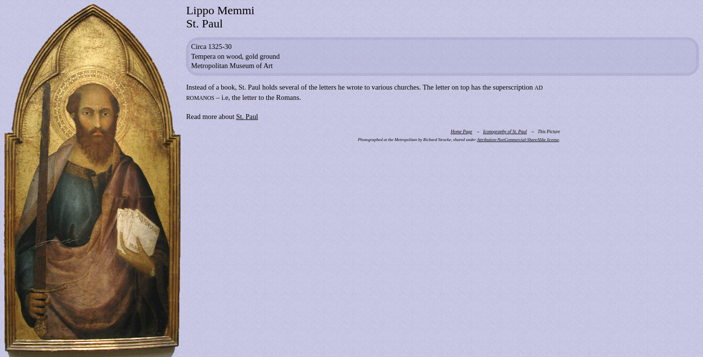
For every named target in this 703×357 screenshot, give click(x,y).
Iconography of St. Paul (505, 131)
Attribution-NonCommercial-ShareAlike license (518, 139)
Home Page (461, 131)
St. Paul (247, 116)
